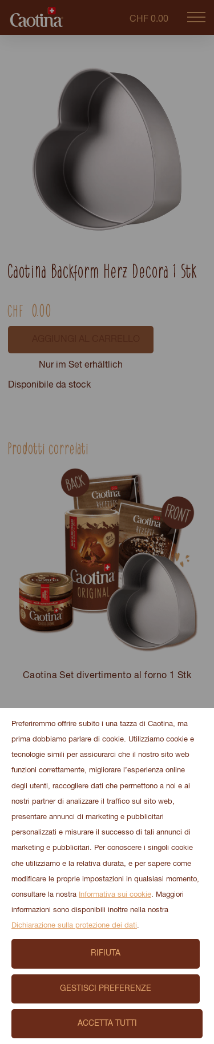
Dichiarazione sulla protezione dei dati (74, 925)
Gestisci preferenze (105, 989)
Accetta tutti (107, 1023)
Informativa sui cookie (115, 894)
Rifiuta (105, 953)
